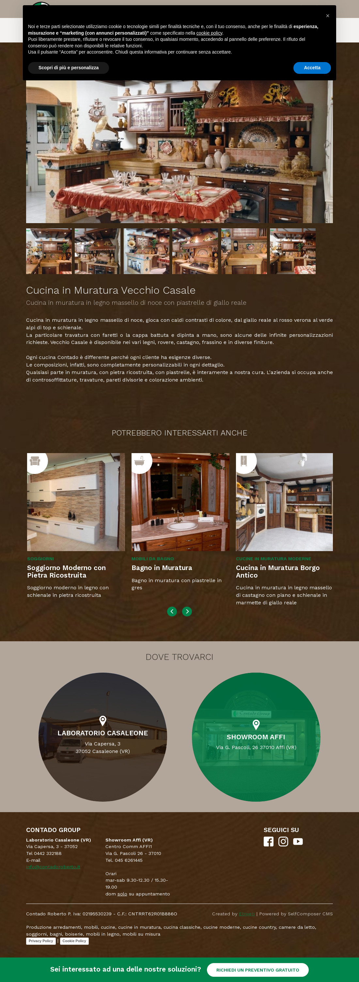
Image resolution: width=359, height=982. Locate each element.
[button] (327, 15)
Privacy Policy (41, 941)
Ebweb (247, 913)
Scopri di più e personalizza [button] (69, 67)
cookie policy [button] (209, 33)
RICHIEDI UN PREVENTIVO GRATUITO (257, 970)
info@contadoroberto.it (53, 866)
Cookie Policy (74, 941)
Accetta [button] (312, 67)
